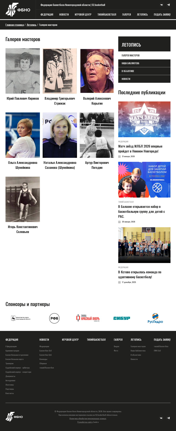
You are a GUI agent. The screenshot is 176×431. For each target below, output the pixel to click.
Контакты (10, 393)
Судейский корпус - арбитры (18, 367)
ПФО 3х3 (157, 350)
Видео (116, 346)
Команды (43, 359)
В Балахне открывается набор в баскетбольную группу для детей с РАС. (144, 192)
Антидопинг (10, 380)
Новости (64, 14)
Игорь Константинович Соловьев (23, 205)
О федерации (11, 346)
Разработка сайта (85, 422)
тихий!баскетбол (106, 14)
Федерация (47, 14)
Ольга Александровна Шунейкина (23, 141)
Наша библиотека (130, 63)
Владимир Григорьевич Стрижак (60, 77)
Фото (116, 350)
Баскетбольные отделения (17, 354)
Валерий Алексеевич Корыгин (97, 77)
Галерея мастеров (131, 55)
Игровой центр (83, 14)
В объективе (128, 71)
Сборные (43, 363)
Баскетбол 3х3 (45, 350)
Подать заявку (162, 14)
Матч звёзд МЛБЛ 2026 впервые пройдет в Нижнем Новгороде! (144, 129)
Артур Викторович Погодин (97, 141)
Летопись (142, 14)
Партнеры (10, 388)
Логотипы (10, 384)
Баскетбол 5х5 (45, 354)
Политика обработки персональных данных (87, 418)
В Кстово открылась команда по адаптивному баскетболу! (144, 255)
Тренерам (9, 363)
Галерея (126, 14)
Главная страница (15, 25)
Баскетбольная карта (15, 359)
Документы (10, 376)
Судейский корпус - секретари (18, 371)
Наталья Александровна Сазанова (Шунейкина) (60, 141)
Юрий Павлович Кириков (23, 74)
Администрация (12, 350)
